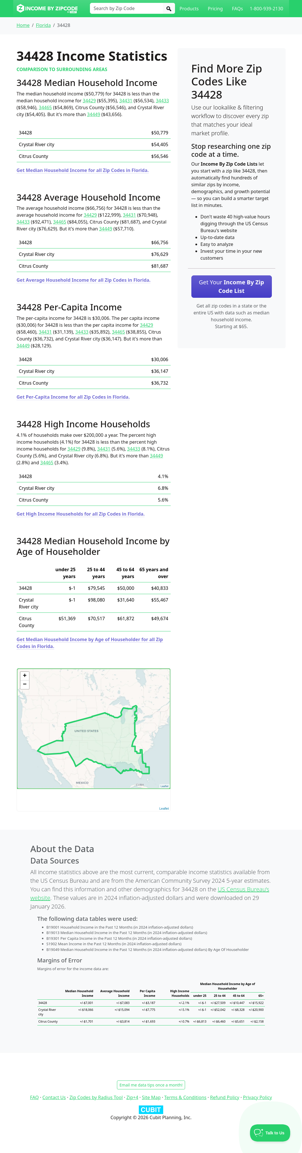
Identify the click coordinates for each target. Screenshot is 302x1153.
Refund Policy (224, 1097)
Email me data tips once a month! (151, 1085)
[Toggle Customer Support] (270, 1133)
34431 (125, 100)
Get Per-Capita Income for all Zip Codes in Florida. (73, 397)
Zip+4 (132, 1097)
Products (189, 8)
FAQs (237, 8)
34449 (93, 114)
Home (23, 25)
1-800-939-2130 (266, 8)
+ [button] (24, 676)
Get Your (231, 286)
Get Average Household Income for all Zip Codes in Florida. (84, 280)
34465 (45, 107)
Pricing (215, 8)
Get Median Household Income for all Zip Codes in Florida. (83, 170)
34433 (162, 100)
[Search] (169, 8)
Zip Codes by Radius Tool (96, 1097)
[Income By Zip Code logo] (47, 8)
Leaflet (164, 808)
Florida (43, 25)
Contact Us (54, 1097)
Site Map (151, 1097)
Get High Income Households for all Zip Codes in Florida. (81, 514)
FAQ (34, 1097)
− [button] (24, 684)
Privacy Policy (257, 1097)
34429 (89, 100)
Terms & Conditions (185, 1097)
